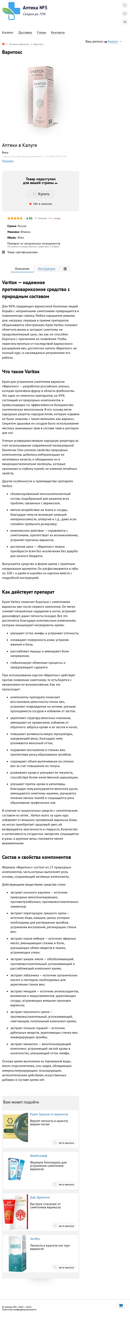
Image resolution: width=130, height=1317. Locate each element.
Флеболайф (38, 1156)
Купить (40, 193)
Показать (8, 161)
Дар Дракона (40, 1197)
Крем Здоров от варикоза (49, 1114)
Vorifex (35, 1239)
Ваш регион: (105, 41)
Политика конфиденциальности (19, 1309)
